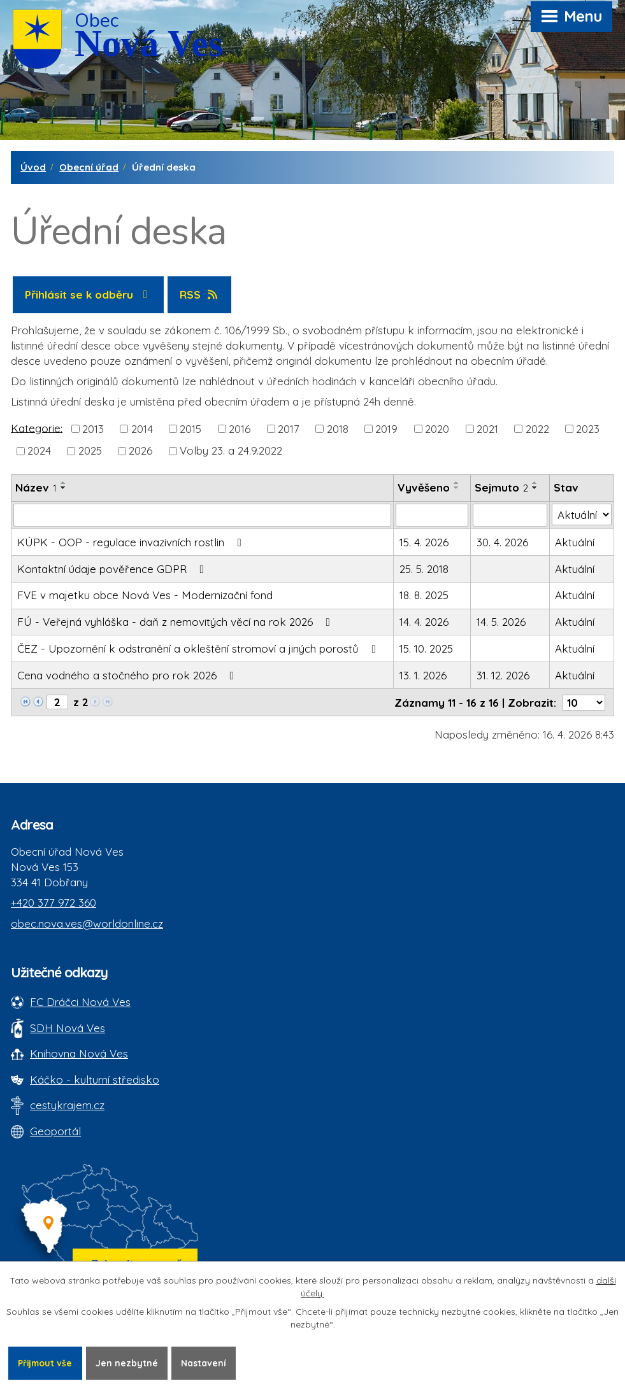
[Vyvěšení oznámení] (432, 515)
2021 (487, 428)
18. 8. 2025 (424, 595)
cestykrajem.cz (67, 1105)
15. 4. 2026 (424, 542)
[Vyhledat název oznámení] (202, 515)
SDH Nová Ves (67, 1028)
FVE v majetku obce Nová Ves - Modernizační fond (145, 595)
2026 (140, 450)
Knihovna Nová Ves (79, 1053)
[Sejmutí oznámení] (510, 515)
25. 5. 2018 (424, 569)
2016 (239, 428)
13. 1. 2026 (423, 675)
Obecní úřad (89, 167)
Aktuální (574, 542)
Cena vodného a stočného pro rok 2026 (128, 675)
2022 (537, 428)
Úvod (33, 167)
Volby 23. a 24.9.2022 (231, 450)
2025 (90, 450)
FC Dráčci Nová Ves (80, 1002)
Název (36, 487)
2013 (93, 428)
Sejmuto (501, 487)
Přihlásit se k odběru (88, 294)
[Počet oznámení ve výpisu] (583, 703)
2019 (386, 428)
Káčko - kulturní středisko (94, 1079)
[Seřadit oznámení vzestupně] (64, 482)
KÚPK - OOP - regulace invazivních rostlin (132, 542)
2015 (190, 428)
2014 (142, 428)
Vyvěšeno (424, 487)
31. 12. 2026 (503, 675)
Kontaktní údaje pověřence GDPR (113, 569)
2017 (288, 428)
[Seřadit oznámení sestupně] (64, 487)
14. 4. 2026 (424, 621)
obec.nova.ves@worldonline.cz (87, 923)
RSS (200, 294)
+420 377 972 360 (53, 902)
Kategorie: (36, 427)
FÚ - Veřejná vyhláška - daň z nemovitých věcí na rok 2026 (176, 621)
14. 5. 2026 (501, 621)
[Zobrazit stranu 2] (57, 702)
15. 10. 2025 (426, 648)
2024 (39, 450)
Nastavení (206, 1362)
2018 (337, 428)
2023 (588, 428)
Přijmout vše (46, 1362)
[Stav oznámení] (582, 514)
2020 (437, 428)
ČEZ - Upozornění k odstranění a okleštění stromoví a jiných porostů (199, 648)
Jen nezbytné (128, 1362)
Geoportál (55, 1131)
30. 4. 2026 (502, 542)
